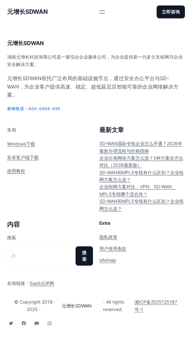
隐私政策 (108, 237)
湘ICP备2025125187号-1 (155, 305)
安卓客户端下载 (23, 157)
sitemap (107, 260)
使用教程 (16, 171)
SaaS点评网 (42, 283)
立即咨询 (171, 11)
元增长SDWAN (27, 11)
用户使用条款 (112, 248)
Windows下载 (21, 143)
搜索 (11, 237)
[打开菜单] (102, 12)
